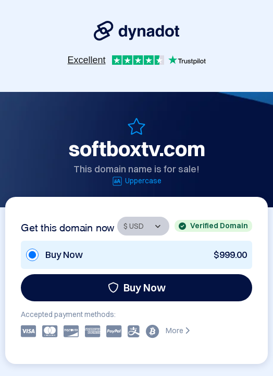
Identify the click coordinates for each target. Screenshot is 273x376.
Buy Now (137, 287)
